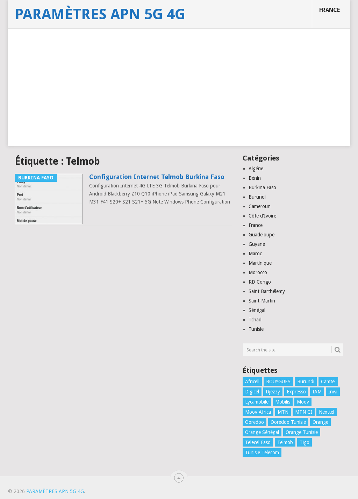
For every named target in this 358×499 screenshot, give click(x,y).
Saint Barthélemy (267, 291)
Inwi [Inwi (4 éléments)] (332, 391)
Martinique (260, 263)
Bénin (255, 178)
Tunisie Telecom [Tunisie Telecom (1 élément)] (262, 452)
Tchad (255, 319)
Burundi (257, 197)
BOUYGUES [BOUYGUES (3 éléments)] (278, 381)
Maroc (255, 253)
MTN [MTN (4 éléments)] (283, 412)
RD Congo (260, 282)
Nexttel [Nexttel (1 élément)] (326, 412)
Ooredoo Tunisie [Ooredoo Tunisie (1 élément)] (288, 422)
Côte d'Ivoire (262, 216)
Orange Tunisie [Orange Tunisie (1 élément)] (302, 432)
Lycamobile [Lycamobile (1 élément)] (256, 402)
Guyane (257, 244)
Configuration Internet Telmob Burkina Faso (156, 176)
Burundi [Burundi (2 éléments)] (305, 381)
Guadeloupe (261, 234)
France (329, 10)
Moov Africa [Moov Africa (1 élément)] (258, 412)
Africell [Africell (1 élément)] (252, 381)
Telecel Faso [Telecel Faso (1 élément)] (258, 442)
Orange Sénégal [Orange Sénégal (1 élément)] (262, 432)
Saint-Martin (262, 301)
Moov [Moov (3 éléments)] (303, 402)
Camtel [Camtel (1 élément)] (328, 381)
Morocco (258, 272)
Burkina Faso (262, 187)
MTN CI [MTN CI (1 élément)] (303, 412)
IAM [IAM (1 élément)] (317, 391)
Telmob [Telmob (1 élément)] (285, 442)
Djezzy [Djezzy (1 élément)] (273, 391)
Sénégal (257, 310)
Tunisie (256, 329)
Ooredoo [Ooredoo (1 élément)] (254, 422)
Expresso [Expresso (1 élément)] (296, 391)
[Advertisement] (179, 97)
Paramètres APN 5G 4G (100, 14)
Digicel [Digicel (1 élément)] (252, 391)
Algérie (256, 168)
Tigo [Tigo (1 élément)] (304, 442)
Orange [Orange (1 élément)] (320, 422)
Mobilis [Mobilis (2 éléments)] (282, 402)
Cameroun (260, 206)
